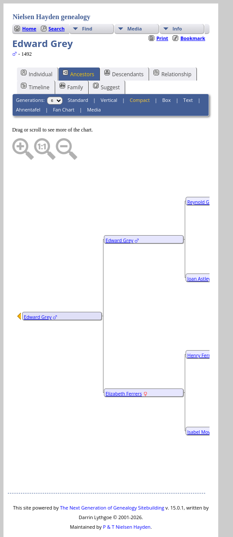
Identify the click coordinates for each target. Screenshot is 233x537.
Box (166, 74)
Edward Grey (38, 291)
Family (71, 60)
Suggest (106, 60)
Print (162, 12)
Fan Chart (64, 83)
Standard (78, 74)
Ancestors (78, 47)
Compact (140, 74)
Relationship (172, 47)
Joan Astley (199, 253)
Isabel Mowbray (204, 406)
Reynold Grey (201, 176)
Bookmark (192, 12)
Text (188, 74)
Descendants (123, 47)
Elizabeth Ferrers (124, 368)
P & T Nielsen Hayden (127, 500)
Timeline (35, 60)
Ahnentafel (28, 83)
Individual (37, 47)
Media (94, 83)
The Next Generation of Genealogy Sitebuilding (112, 481)
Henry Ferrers (202, 329)
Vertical (109, 74)
